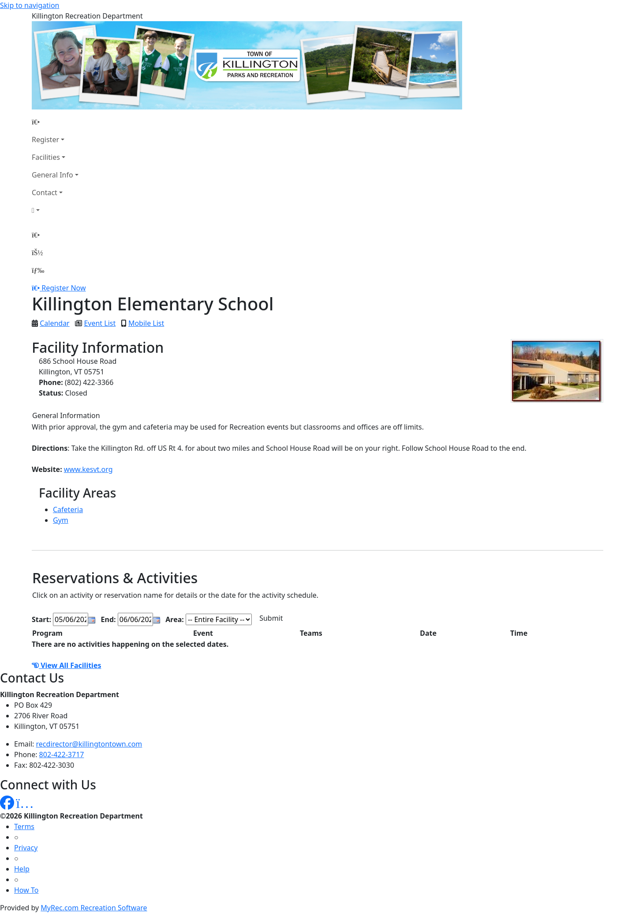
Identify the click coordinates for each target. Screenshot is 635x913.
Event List (100, 323)
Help (22, 869)
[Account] (55, 210)
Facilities (46, 157)
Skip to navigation (29, 5)
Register (45, 139)
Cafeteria (68, 509)
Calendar (55, 323)
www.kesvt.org (88, 469)
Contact (44, 192)
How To (26, 890)
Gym (60, 520)
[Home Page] (55, 122)
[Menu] (38, 270)
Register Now (63, 288)
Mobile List (146, 323)
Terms (24, 826)
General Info (52, 175)
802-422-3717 (61, 754)
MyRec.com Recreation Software (94, 908)
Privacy (25, 848)
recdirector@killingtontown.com (89, 744)
